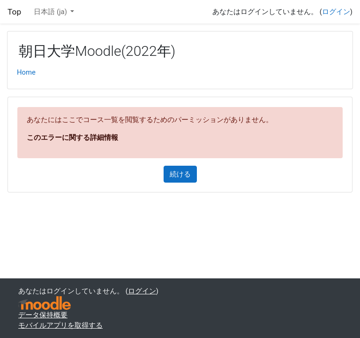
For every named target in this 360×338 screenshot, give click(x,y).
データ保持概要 (43, 315)
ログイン (336, 12)
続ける (180, 174)
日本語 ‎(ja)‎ (51, 12)
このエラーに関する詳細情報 (72, 137)
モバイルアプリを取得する (60, 325)
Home (26, 72)
